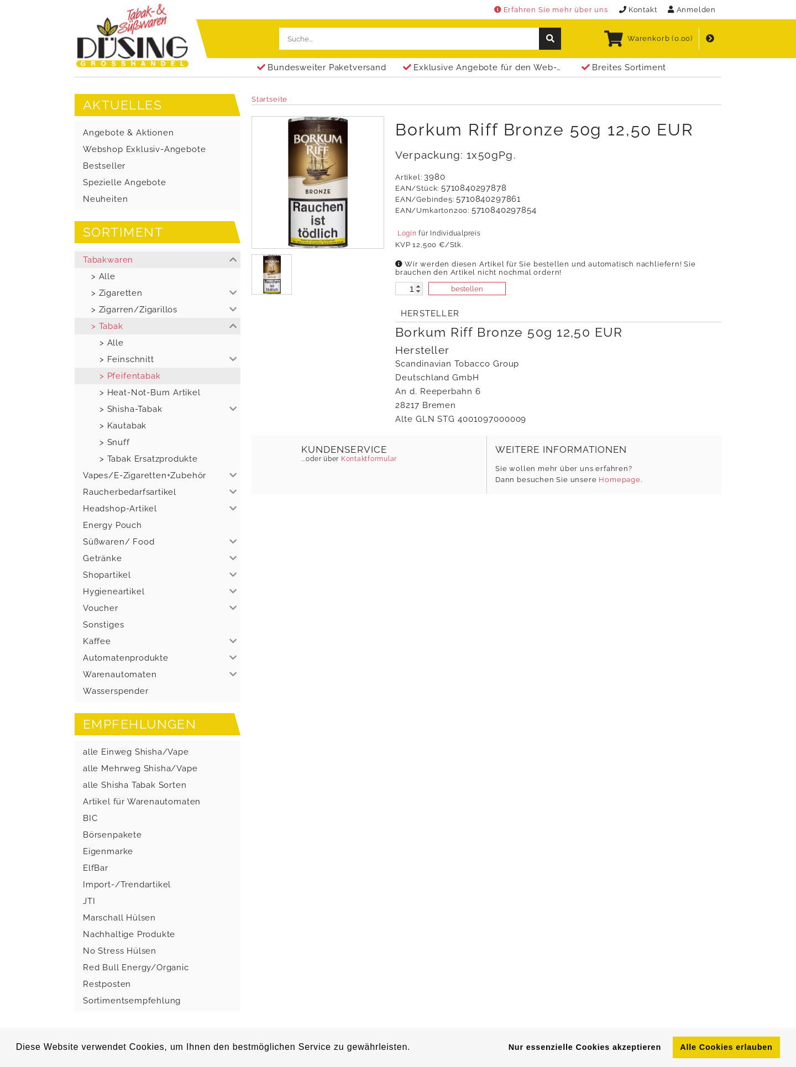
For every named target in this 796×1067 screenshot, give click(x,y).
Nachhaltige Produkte (129, 934)
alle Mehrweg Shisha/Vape (140, 768)
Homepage (620, 479)
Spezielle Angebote (124, 182)
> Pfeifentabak (130, 376)
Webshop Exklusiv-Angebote (144, 149)
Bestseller (104, 166)
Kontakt (638, 10)
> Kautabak (123, 426)
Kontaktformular (368, 459)
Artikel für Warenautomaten (142, 802)
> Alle (103, 276)
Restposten (107, 984)
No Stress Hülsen (119, 951)
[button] (157, 260)
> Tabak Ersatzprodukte (149, 459)
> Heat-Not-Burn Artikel (150, 392)
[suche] (550, 39)
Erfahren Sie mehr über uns (551, 10)
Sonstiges (103, 625)
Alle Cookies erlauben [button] (726, 1047)
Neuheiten (105, 199)
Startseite (269, 99)
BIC (90, 818)
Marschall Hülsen (119, 918)
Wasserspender (116, 691)
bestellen (467, 289)
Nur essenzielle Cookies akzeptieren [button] (585, 1047)
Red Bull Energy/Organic (136, 967)
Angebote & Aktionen (128, 133)
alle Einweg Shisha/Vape (136, 752)
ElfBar (95, 868)
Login (406, 233)
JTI (89, 901)
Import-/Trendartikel (127, 885)
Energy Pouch (112, 525)
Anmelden (692, 10)
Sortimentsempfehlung (132, 1001)
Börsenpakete (112, 835)
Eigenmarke (108, 851)
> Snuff (115, 442)
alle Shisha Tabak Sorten (135, 785)
